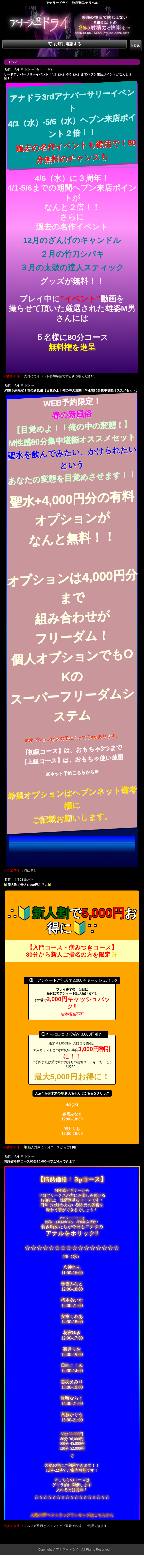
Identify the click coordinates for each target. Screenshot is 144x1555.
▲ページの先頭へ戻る (126, 1539)
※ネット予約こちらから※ (72, 773)
